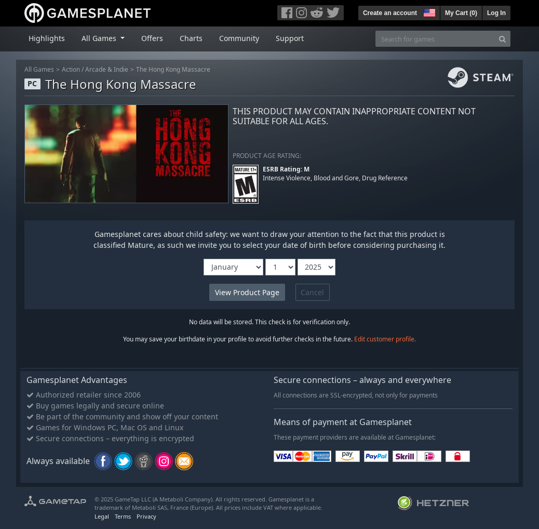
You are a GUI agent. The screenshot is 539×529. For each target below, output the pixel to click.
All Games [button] (100, 38)
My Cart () (461, 13)
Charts (191, 38)
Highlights (47, 38)
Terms (123, 516)
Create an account (390, 13)
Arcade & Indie (106, 69)
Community (239, 38)
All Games (39, 69)
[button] (428, 11)
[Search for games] (435, 39)
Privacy (146, 516)
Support (290, 38)
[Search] (502, 39)
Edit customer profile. (385, 339)
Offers (152, 38)
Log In (496, 13)
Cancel (312, 292)
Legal (102, 516)
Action (71, 69)
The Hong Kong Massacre (173, 69)
